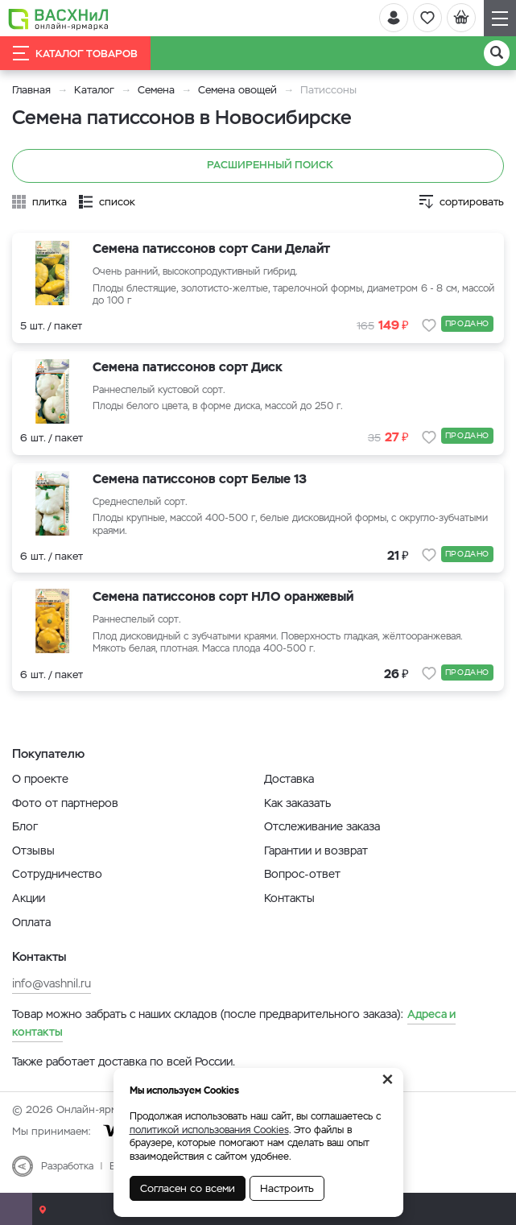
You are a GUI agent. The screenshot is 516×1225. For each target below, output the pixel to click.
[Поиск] (497, 53)
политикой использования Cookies (209, 1130)
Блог (25, 826)
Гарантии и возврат (316, 850)
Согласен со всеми (187, 1188)
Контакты (289, 898)
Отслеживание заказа (322, 826)
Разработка (67, 1166)
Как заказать (297, 803)
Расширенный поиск (258, 166)
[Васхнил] (58, 18)
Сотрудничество (57, 874)
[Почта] (16, 1209)
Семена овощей (237, 90)
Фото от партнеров (65, 803)
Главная (31, 90)
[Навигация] (500, 18)
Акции (28, 898)
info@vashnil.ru (51, 983)
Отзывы (33, 850)
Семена (156, 90)
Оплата (31, 922)
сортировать (472, 202)
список (117, 202)
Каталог (94, 90)
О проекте (40, 779)
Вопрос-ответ (302, 874)
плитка (49, 202)
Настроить (287, 1188)
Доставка (289, 779)
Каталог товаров (75, 53)
